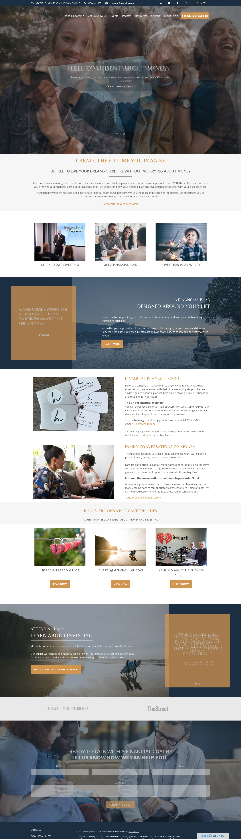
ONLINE (76, 3)
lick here (144, 435)
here (176, 420)
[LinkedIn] (160, 3)
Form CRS (201, 3)
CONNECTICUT (38, 3)
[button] (73, 15)
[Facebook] (177, 3)
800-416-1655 (92, 3)
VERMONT (53, 3)
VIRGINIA (65, 3)
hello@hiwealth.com (143, 424)
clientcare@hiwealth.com (119, 3)
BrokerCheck (134, 831)
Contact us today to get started (120, 204)
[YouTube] (169, 3)
